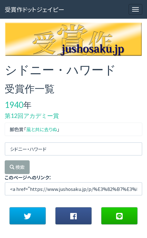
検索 (17, 167)
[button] (27, 216)
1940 (14, 105)
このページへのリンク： (28, 177)
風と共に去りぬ (41, 129)
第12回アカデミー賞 (32, 115)
